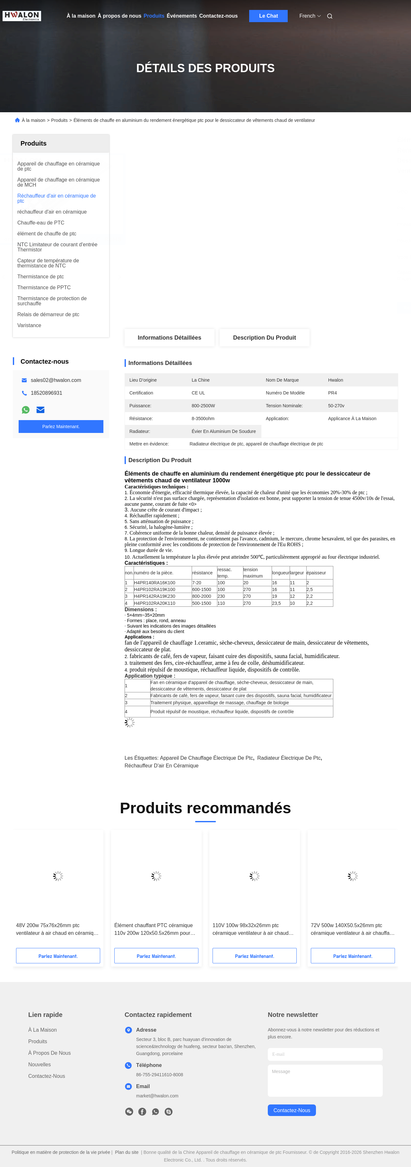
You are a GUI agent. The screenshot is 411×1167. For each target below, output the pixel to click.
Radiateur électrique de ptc (288, 758)
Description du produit (264, 337)
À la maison (81, 16)
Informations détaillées (169, 337)
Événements (182, 16)
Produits (154, 16)
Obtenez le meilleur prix (295, 307)
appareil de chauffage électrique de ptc (206, 758)
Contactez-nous (218, 16)
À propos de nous (119, 16)
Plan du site (126, 1152)
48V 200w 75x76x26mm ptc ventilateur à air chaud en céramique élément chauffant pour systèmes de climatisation (57, 930)
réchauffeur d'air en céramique (161, 765)
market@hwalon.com (157, 1095)
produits (37, 1041)
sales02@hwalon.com (56, 380)
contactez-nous (292, 1110)
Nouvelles (39, 1064)
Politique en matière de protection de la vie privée (61, 1152)
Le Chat (268, 16)
